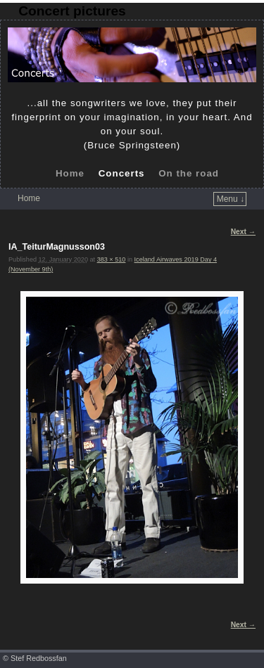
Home (70, 173)
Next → (243, 232)
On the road (188, 173)
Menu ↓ (230, 199)
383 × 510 (111, 259)
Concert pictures (71, 11)
